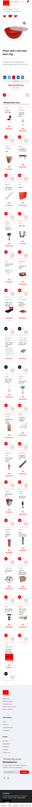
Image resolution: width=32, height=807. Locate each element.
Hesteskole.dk (18, 786)
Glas (20, 223)
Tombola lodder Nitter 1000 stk (22, 304)
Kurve (6, 151)
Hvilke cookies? (21, 797)
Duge (6, 261)
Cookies (6, 793)
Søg (26, 805)
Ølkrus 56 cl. (22, 225)
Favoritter (5, 749)
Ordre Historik (6, 744)
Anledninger (3, 805)
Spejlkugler (8, 568)
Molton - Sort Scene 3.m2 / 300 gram (8, 304)
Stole (6, 108)
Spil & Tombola (22, 299)
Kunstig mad (22, 453)
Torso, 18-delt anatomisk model (9, 459)
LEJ (4, 95)
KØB (6, 328)
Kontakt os (5, 724)
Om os (4, 721)
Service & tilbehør (7, 9)
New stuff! (22, 805)
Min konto (5, 741)
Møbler (20, 414)
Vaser (6, 376)
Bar (20, 184)
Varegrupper (15, 805)
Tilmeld (24, 772)
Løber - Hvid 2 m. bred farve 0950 (9, 344)
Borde (20, 146)
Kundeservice (6, 752)
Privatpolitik (6, 730)
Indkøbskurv (6, 746)
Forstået (7, 802)
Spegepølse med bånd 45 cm (22, 457)
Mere (30, 805)
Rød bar (21, 187)
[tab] (5, 16)
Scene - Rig (8, 184)
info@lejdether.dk (11, 706)
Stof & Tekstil (8, 299)
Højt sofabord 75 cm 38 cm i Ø (8, 610)
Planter (21, 568)
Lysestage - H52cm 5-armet (22, 114)
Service (16, 9)
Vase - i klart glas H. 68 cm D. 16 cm (8, 380)
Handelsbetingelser (8, 727)
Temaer (9, 805)
